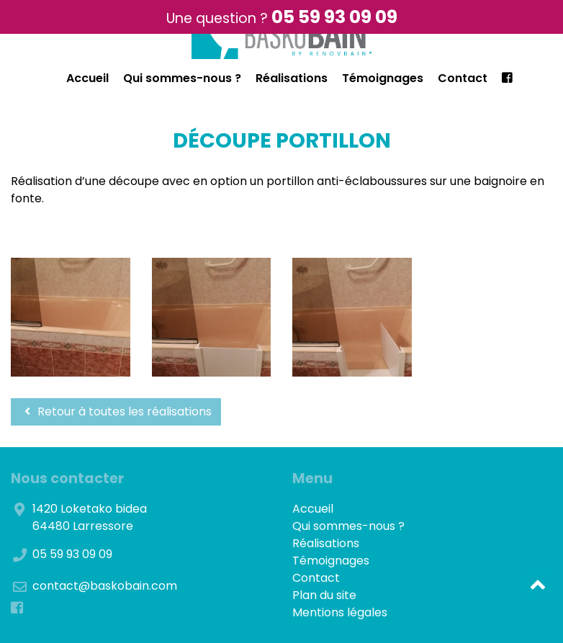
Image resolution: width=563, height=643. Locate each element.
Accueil (87, 78)
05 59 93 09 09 (334, 17)
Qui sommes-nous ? (182, 78)
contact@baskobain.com (104, 585)
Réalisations (292, 78)
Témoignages (382, 78)
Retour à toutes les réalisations (116, 411)
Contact (462, 78)
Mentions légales (339, 612)
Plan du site (324, 595)
